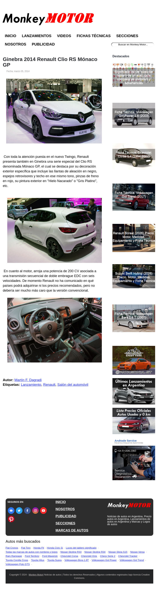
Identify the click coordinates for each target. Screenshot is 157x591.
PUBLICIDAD (66, 516)
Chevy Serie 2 (107, 556)
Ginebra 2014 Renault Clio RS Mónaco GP (50, 62)
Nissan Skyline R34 (95, 552)
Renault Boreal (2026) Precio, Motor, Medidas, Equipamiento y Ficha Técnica (134, 236)
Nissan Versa (137, 552)
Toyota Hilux (37, 560)
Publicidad (43, 44)
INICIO (61, 502)
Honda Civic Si (55, 547)
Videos (64, 36)
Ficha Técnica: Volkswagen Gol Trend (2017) (134, 194)
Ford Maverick (49, 556)
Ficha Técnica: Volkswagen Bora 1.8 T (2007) (134, 315)
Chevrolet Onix (89, 556)
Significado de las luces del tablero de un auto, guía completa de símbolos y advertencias (134, 77)
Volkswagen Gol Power (104, 560)
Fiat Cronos (12, 547)
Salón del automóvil (72, 385)
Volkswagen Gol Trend (132, 560)
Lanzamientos (36, 36)
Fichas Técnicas (94, 36)
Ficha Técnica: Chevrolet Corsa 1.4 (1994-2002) (133, 154)
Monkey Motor (36, 574)
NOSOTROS (65, 509)
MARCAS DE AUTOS (72, 530)
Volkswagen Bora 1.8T (77, 560)
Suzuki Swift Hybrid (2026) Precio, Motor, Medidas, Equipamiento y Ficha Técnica (134, 277)
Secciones (127, 36)
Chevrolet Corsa (69, 556)
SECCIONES (65, 523)
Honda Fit (38, 547)
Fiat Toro (25, 547)
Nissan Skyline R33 (70, 552)
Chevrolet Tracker (127, 556)
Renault (49, 385)
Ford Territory (32, 556)
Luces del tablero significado (81, 547)
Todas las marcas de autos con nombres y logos (31, 552)
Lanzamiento (31, 385)
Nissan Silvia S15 (118, 552)
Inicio (10, 36)
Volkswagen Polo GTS (18, 564)
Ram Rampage (14, 556)
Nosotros (15, 44)
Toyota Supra (54, 560)
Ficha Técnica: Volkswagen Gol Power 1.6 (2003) (134, 114)
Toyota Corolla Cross (17, 560)
